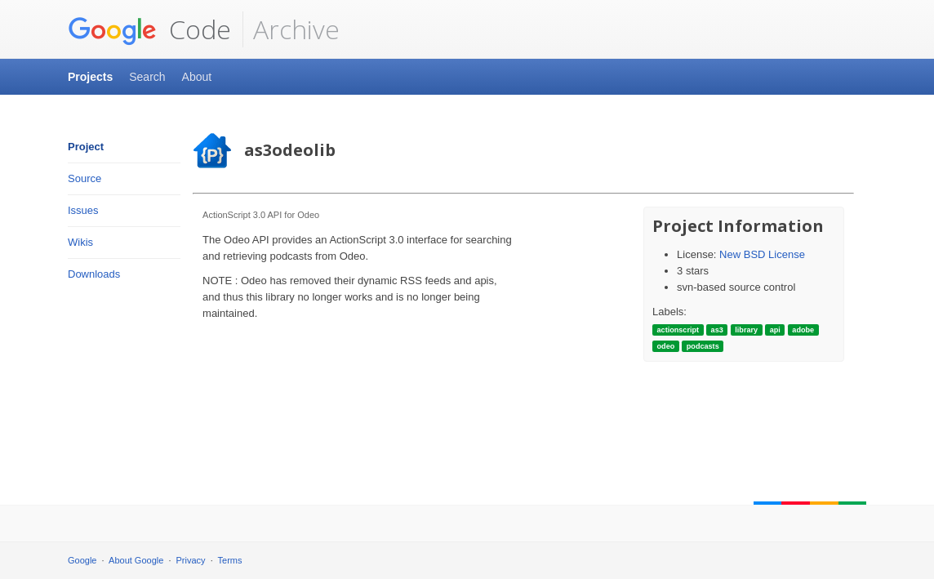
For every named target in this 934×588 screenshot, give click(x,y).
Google (82, 560)
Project (86, 146)
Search (147, 76)
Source (84, 178)
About (197, 76)
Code (149, 29)
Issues (83, 210)
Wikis (80, 242)
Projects (90, 76)
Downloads (94, 274)
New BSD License (762, 254)
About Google (136, 560)
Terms (230, 560)
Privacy (191, 560)
